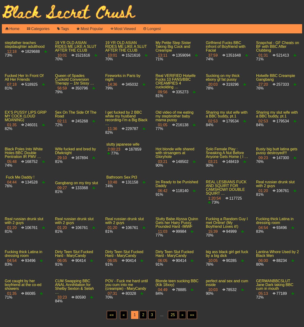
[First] (111, 315)
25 (173, 315)
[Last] (192, 315)
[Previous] (123, 315)
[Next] (182, 315)
